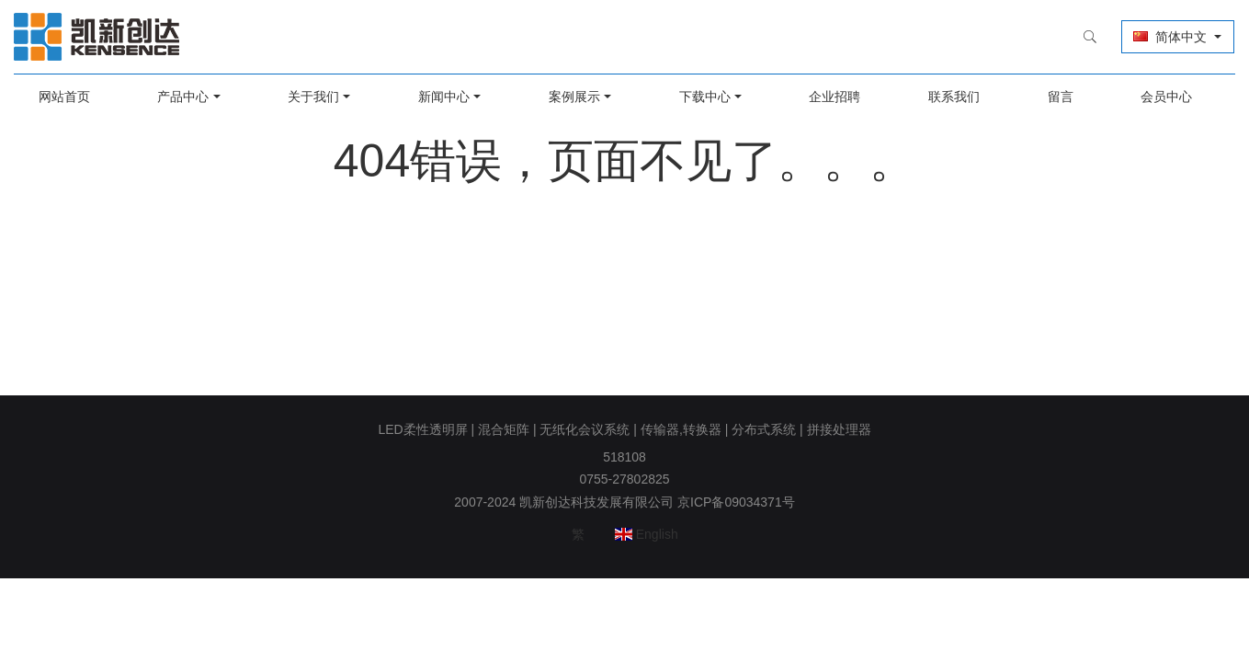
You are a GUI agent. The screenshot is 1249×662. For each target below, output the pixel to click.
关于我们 (320, 96)
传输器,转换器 (681, 429)
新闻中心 (448, 96)
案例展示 (575, 96)
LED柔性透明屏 (422, 429)
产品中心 (193, 96)
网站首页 (76, 96)
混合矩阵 (503, 429)
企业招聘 (831, 96)
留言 (1050, 96)
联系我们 (947, 96)
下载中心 (703, 96)
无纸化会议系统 (584, 429)
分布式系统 (764, 429)
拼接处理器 (839, 429)
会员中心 (1154, 96)
